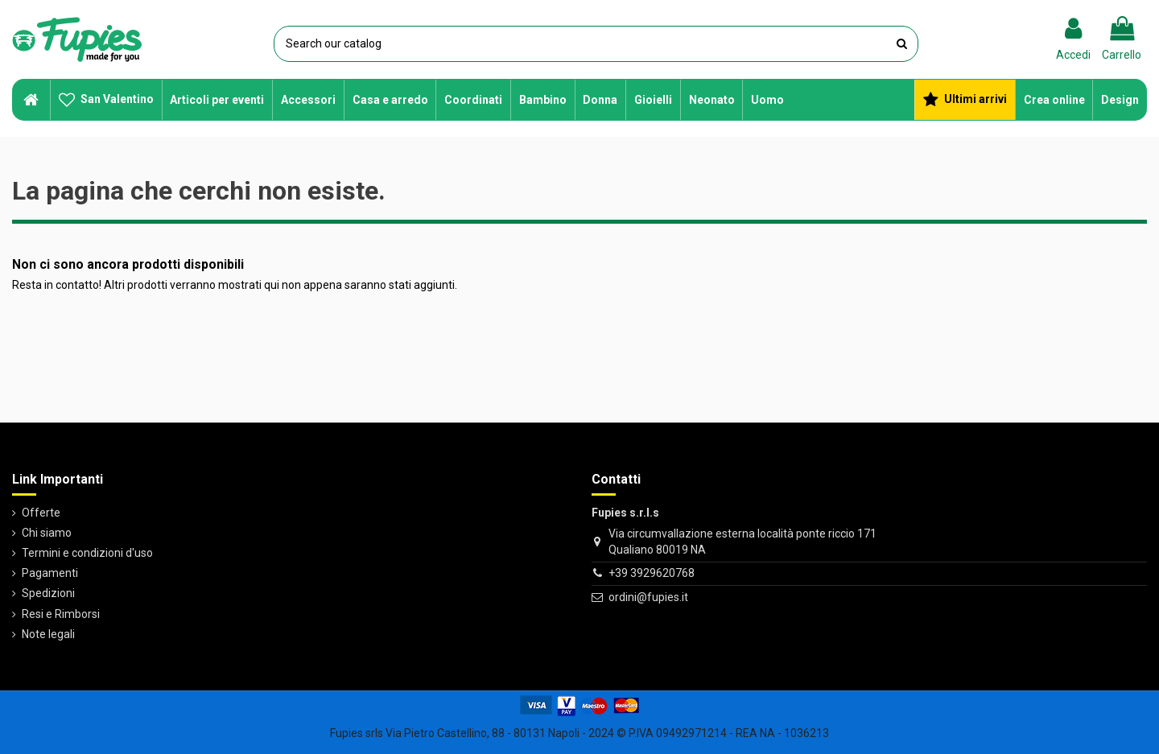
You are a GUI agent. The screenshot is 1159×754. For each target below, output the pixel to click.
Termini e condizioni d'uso (87, 552)
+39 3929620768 (651, 573)
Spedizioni (48, 593)
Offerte (41, 512)
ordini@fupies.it (648, 597)
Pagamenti (50, 573)
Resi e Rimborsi (61, 614)
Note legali (48, 634)
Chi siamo (47, 532)
